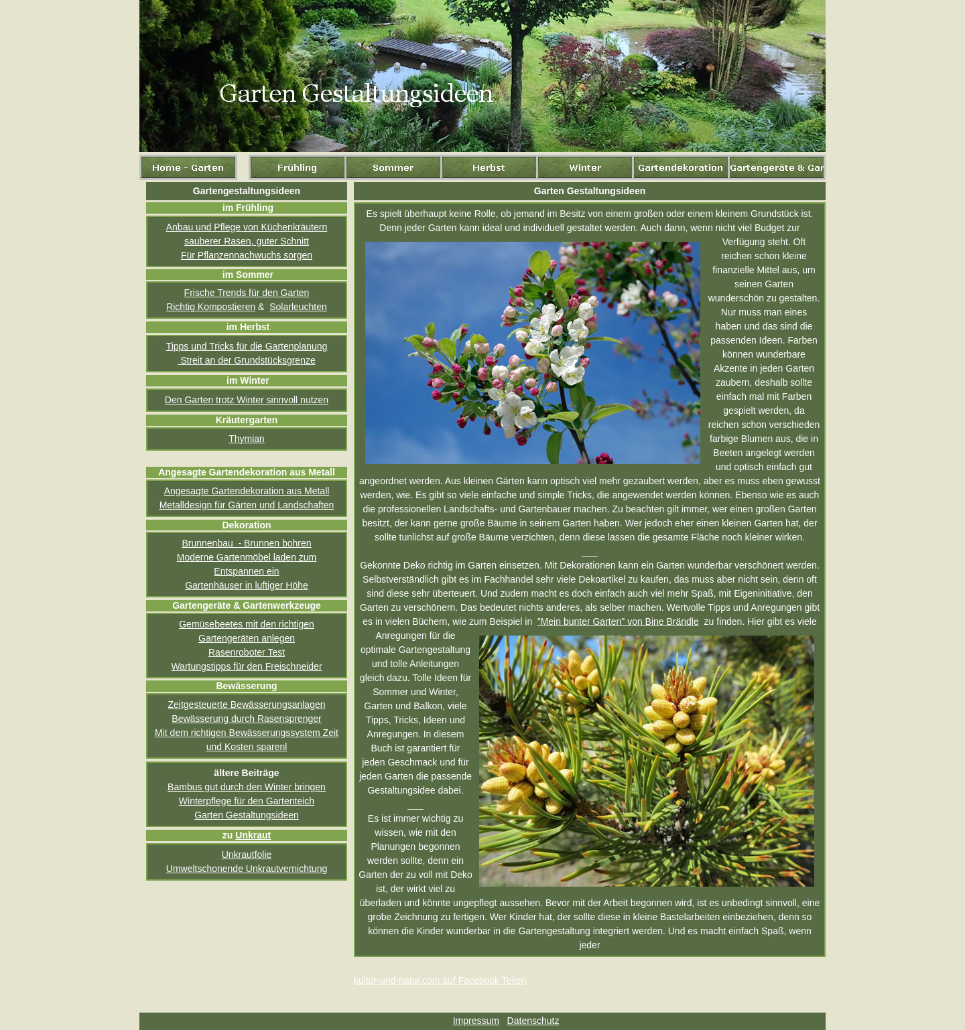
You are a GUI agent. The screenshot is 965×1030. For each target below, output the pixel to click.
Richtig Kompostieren (210, 306)
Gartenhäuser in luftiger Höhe (246, 585)
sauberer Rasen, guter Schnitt (246, 241)
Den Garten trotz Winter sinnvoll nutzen (246, 399)
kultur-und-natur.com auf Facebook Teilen (440, 980)
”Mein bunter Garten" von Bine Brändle (618, 621)
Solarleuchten (298, 306)
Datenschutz (533, 1020)
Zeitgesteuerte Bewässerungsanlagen (246, 704)
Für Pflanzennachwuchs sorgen (246, 255)
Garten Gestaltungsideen (246, 815)
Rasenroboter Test (246, 652)
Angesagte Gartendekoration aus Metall (247, 491)
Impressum (476, 1020)
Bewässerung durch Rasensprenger (246, 718)
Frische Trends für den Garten (247, 292)
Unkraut (253, 835)
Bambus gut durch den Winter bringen (247, 787)
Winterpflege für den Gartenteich (246, 801)
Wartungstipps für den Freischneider (246, 666)
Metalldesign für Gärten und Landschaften (246, 505)
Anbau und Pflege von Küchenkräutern (247, 227)
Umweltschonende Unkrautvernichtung (246, 868)
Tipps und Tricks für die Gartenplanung (247, 346)
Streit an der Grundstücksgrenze (246, 360)
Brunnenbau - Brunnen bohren (246, 543)
